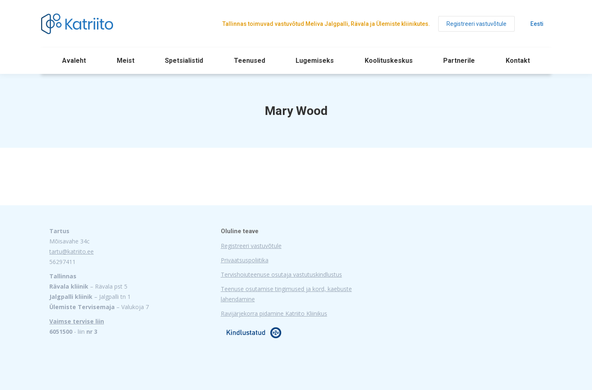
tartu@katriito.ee (71, 251)
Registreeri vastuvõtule (251, 246)
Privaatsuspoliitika (244, 260)
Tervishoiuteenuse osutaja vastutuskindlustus (281, 274)
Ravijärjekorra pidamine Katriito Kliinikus (274, 313)
